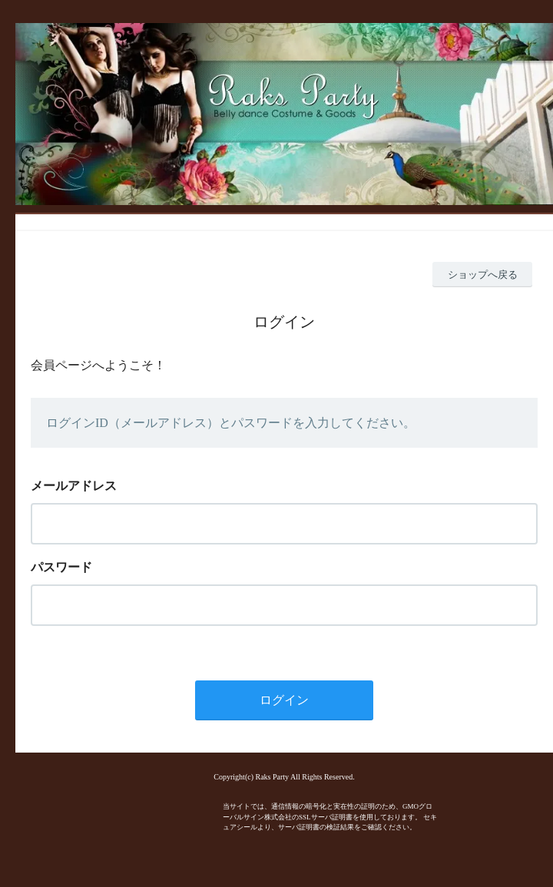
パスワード (61, 567)
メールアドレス (74, 485)
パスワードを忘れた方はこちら (95, 638)
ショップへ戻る (483, 274)
